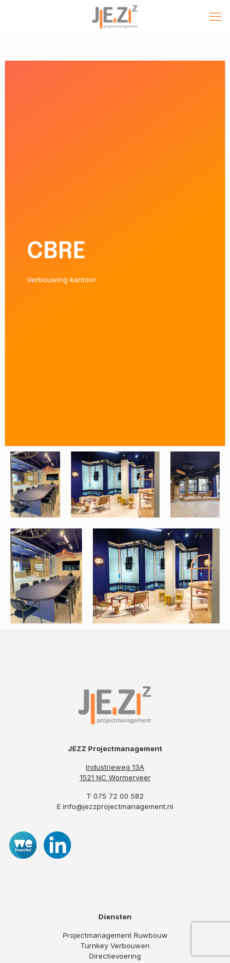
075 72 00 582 (118, 796)
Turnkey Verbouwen (115, 945)
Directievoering (115, 956)
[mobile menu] (215, 16)
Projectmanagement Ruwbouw (115, 935)
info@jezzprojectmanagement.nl (118, 806)
